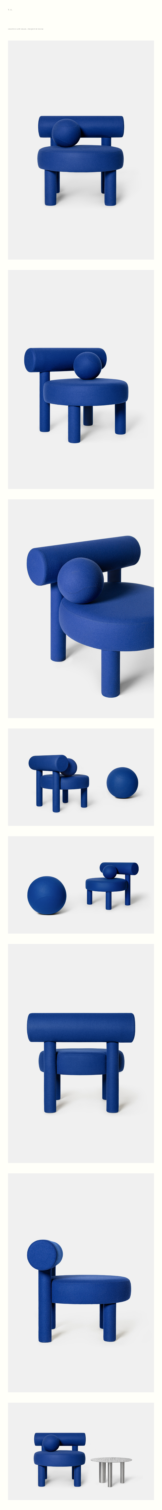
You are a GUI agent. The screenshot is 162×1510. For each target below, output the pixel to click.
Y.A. (10, 9)
